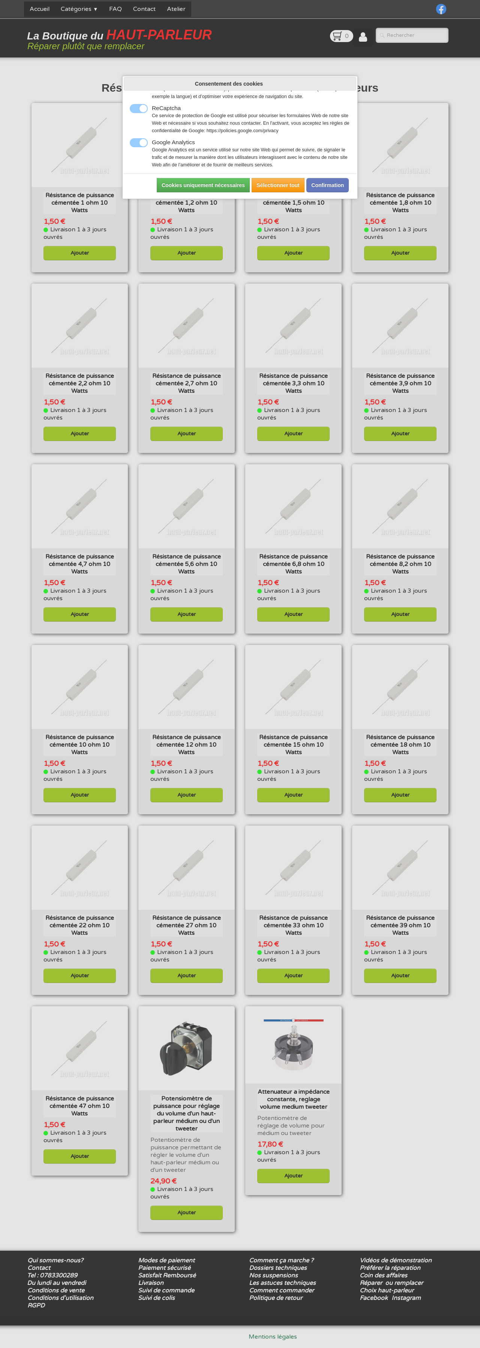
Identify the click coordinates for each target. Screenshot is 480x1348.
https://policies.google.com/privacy (243, 130)
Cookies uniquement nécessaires (203, 185)
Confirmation (327, 185)
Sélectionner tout (277, 185)
